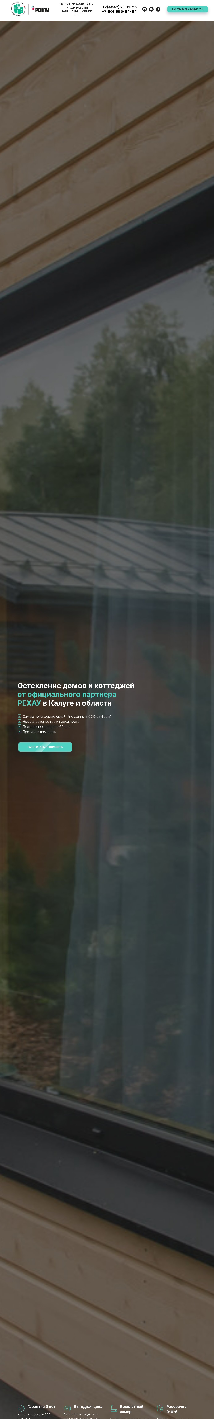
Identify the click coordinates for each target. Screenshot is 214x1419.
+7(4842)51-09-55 (119, 7)
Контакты (70, 11)
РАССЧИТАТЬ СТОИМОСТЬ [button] (187, 9)
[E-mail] (151, 9)
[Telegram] (158, 9)
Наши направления (75, 4)
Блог (78, 14)
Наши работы (77, 7)
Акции (87, 11)
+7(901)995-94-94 (119, 11)
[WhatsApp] (144, 9)
